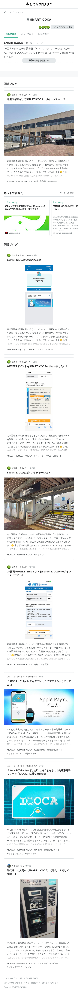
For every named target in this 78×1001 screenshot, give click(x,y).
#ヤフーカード (41, 963)
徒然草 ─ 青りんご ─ (20, 95)
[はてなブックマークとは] (22, 193)
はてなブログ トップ (13, 12)
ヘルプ (27, 983)
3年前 (41, 677)
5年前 (28, 866)
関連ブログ (43, 34)
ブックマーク (11, 202)
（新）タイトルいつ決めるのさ (24, 677)
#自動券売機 (40, 181)
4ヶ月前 (33, 95)
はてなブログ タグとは (13, 983)
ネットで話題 (27, 34)
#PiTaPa (38, 850)
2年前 (32, 468)
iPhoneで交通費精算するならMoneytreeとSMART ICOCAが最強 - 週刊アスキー (25, 207)
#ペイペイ (54, 963)
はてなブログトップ (50, 983)
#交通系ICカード (55, 750)
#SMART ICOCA (15, 181)
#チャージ (52, 181)
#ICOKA (11, 963)
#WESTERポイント (16, 349)
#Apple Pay (39, 750)
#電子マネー (30, 753)
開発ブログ (35, 983)
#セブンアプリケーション (19, 967)
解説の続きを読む (39, 60)
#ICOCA (28, 181)
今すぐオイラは (18, 866)
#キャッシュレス (15, 753)
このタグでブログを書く (62, 27)
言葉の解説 (11, 34)
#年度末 (45, 664)
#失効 (37, 664)
